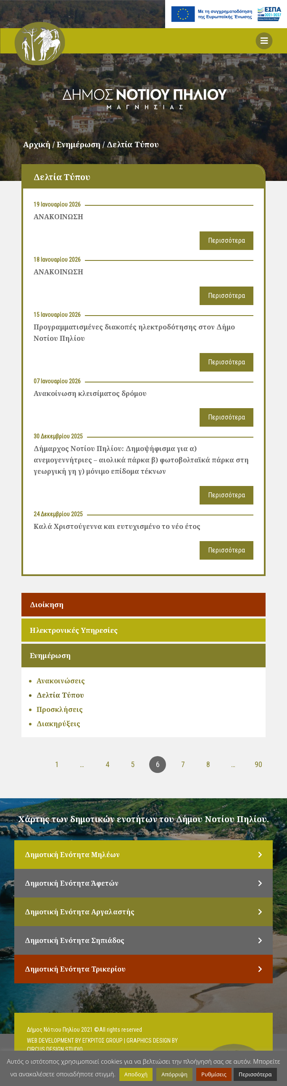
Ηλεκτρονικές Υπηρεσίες (74, 630)
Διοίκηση (46, 604)
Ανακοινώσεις (61, 680)
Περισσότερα (226, 240)
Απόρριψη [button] (174, 1074)
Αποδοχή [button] (135, 1074)
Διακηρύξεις (58, 723)
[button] (264, 40)
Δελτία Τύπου (60, 695)
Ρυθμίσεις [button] (213, 1074)
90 (258, 764)
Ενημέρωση (50, 655)
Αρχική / (40, 144)
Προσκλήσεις (60, 709)
